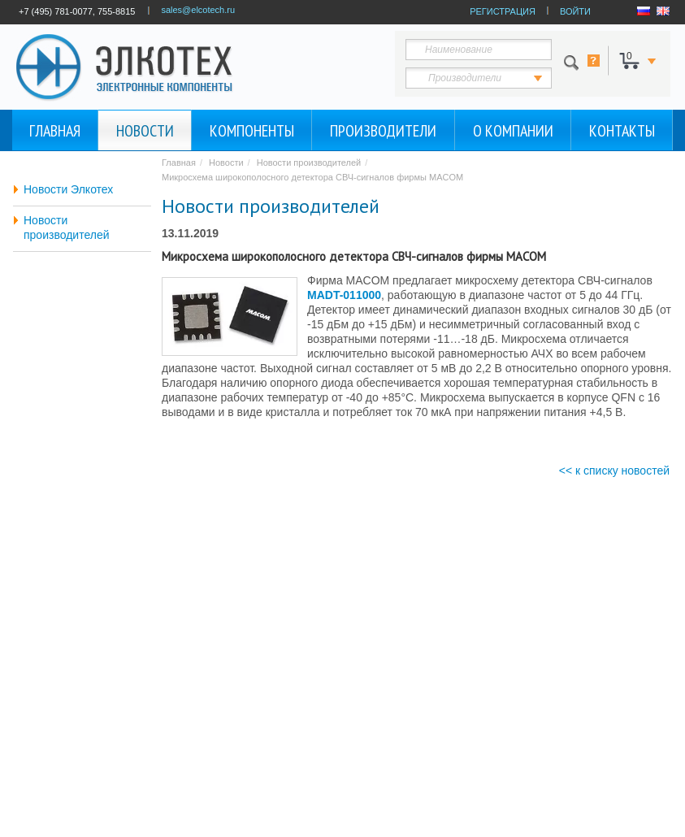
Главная (54, 130)
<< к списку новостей (614, 470)
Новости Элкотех (68, 189)
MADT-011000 (344, 294)
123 (494, 78)
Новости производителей (67, 227)
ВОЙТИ (575, 11)
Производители (383, 130)
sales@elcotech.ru (198, 10)
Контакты (622, 130)
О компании (513, 130)
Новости (145, 130)
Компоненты (252, 130)
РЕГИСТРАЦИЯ (502, 11)
